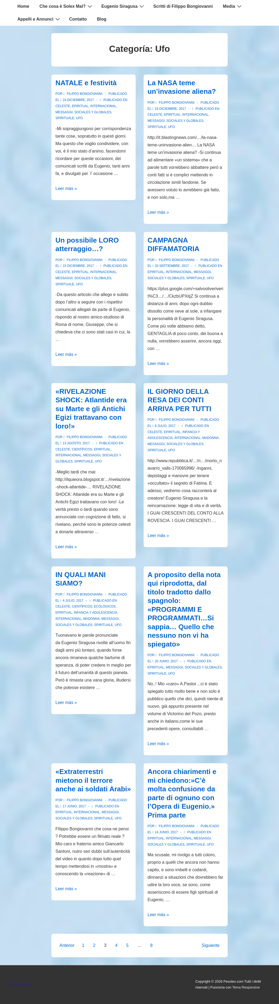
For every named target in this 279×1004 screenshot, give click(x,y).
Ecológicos (105, 606)
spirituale (64, 118)
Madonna (210, 438)
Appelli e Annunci (39, 19)
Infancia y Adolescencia (95, 612)
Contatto (78, 19)
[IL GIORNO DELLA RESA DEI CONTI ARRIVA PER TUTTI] (165, 426)
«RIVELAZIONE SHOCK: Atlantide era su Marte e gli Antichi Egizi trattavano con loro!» (91, 408)
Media (233, 6)
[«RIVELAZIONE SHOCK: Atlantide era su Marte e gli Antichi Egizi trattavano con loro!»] (76, 443)
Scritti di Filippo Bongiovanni (183, 6)
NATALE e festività (86, 83)
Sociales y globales (92, 112)
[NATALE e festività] (78, 100)
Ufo (79, 118)
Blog (101, 19)
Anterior (66, 945)
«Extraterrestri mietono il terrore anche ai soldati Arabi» (93, 780)
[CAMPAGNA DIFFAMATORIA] (172, 266)
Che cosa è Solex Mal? (66, 6)
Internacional (103, 106)
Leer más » (66, 188)
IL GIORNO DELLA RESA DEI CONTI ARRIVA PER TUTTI (179, 400)
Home (23, 6)
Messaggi (63, 112)
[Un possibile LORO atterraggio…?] (78, 266)
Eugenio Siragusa (123, 6)
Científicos (82, 449)
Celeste (62, 106)
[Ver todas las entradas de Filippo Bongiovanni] (83, 94)
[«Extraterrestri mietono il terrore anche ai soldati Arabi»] (74, 806)
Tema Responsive (246, 987)
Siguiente (211, 945)
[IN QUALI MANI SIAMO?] (73, 600)
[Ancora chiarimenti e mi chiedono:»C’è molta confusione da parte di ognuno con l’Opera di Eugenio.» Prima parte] (166, 832)
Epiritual (80, 106)
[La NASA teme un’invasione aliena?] (170, 109)
